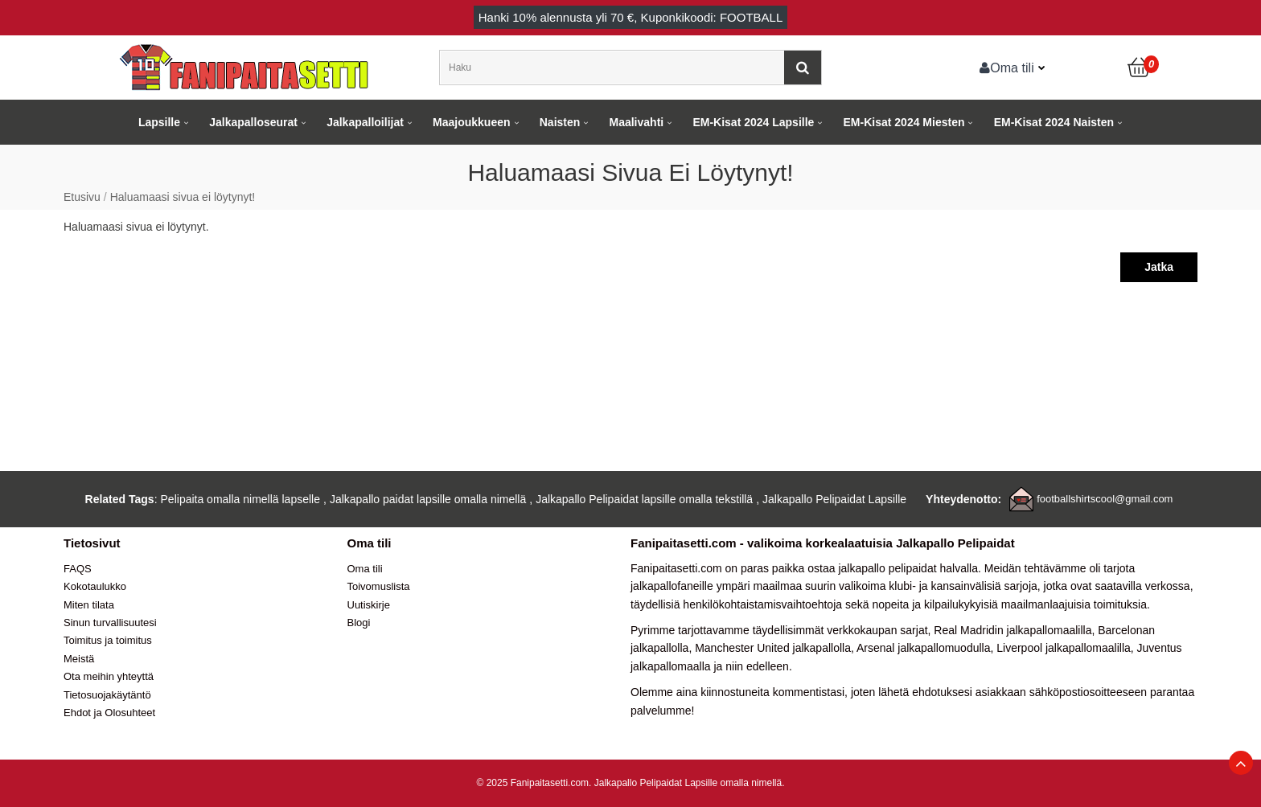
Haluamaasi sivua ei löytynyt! (183, 196)
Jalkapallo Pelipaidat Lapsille (834, 499)
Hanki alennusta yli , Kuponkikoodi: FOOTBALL (631, 17)
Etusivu (82, 196)
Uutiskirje (368, 605)
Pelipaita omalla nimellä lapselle (240, 499)
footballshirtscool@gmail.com (1105, 499)
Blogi (359, 623)
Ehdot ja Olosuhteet (109, 713)
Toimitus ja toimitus (108, 640)
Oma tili (1007, 67)
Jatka (1158, 266)
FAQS (78, 569)
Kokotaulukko (95, 586)
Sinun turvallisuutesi (110, 623)
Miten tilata (89, 605)
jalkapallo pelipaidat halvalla (908, 568)
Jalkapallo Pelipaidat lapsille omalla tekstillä (644, 499)
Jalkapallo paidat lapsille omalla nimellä (428, 499)
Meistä (79, 659)
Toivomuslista (378, 586)
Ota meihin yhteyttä (109, 676)
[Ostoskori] (1140, 67)
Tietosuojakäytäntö (107, 695)
